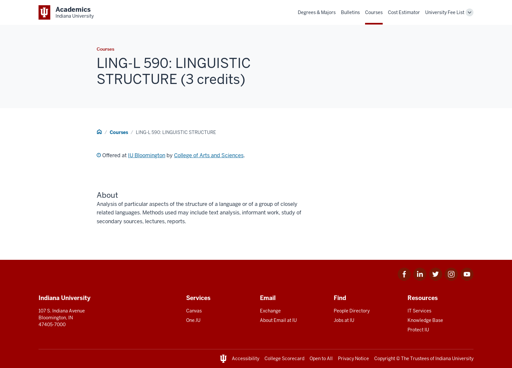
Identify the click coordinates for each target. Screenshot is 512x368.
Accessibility (245, 358)
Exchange (270, 311)
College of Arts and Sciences (209, 155)
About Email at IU (278, 320)
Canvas (194, 311)
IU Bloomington (146, 155)
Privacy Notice (353, 358)
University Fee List (444, 12)
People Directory (352, 311)
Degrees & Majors (317, 12)
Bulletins (350, 12)
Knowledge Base (425, 320)
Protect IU (418, 330)
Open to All (321, 358)
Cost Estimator (404, 12)
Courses (374, 12)
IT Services (419, 311)
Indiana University (454, 358)
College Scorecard (284, 358)
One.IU (193, 320)
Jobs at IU (344, 320)
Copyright (384, 358)
